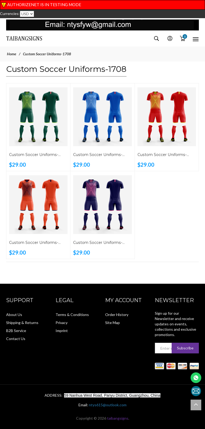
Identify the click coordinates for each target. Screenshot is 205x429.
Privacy (62, 322)
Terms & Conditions (72, 314)
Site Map (112, 322)
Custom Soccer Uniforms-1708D (97, 155)
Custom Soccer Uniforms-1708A (97, 243)
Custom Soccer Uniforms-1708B (33, 243)
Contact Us (15, 338)
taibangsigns (117, 418)
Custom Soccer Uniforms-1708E (33, 155)
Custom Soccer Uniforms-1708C (161, 155)
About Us (14, 314)
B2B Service (16, 330)
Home (11, 54)
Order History (116, 314)
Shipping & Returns (22, 322)
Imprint (62, 330)
